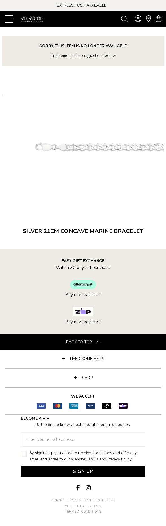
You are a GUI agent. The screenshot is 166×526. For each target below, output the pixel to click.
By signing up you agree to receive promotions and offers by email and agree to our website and (83, 456)
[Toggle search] (124, 18)
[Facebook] (77, 488)
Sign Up (83, 471)
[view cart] (158, 18)
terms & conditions (83, 512)
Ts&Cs (92, 459)
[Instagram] (88, 488)
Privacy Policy (119, 459)
